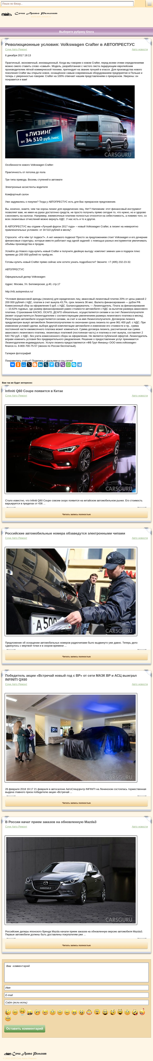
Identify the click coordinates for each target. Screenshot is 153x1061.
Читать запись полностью (76, 514)
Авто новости (140, 49)
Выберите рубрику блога (76, 31)
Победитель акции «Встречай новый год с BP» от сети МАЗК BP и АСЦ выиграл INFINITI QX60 (71, 677)
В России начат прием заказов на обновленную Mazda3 (50, 822)
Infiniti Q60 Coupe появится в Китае (34, 391)
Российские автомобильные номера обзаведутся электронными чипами (65, 533)
